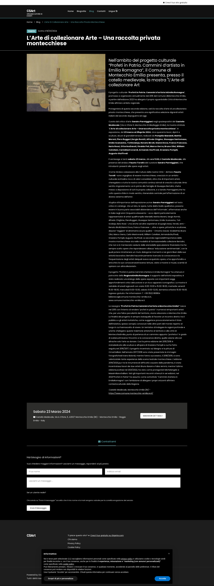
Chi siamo (72, 539)
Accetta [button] (162, 578)
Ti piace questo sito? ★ (96, 535)
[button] (169, 553)
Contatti (101, 11)
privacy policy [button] (127, 559)
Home (71, 11)
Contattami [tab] (107, 441)
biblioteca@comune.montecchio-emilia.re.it (130, 297)
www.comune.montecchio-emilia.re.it (127, 300)
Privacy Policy (74, 543)
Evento (31, 31)
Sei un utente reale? (36, 493)
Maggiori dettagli (153, 416)
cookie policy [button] (68, 564)
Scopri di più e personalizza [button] (60, 578)
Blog (91, 11)
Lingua (113, 11)
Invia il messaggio (38, 508)
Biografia (81, 11)
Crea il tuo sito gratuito (175, 2)
